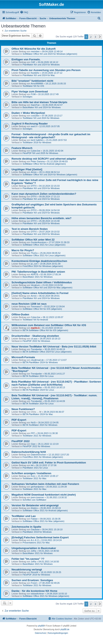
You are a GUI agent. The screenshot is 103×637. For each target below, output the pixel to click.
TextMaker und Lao (24, 516)
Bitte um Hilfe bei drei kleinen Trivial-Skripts (39, 102)
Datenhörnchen (38, 454)
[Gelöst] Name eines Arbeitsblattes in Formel (40, 293)
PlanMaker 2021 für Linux (35, 468)
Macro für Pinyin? (23, 250)
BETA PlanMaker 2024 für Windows (40, 362)
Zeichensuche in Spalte (26, 526)
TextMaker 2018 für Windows (36, 142)
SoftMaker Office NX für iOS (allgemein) (42, 309)
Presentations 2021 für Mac (36, 542)
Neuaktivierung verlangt (27, 569)
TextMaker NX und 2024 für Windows (40, 118)
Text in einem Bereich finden (30, 228)
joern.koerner (37, 497)
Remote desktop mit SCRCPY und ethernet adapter (44, 158)
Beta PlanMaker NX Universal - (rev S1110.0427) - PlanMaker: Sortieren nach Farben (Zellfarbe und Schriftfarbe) (56, 383)
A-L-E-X (35, 540)
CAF (33, 62)
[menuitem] (24, 12)
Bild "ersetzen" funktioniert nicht (32, 80)
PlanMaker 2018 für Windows (37, 532)
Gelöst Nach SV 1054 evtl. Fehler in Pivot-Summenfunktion (49, 462)
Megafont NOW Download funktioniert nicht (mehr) (44, 494)
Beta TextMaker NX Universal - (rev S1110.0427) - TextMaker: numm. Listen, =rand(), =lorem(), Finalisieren (54, 397)
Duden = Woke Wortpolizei (28, 112)
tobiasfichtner (37, 593)
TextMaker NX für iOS (33, 86)
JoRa (33, 551)
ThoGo (34, 253)
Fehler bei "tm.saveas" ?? (28, 558)
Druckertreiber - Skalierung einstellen (35, 335)
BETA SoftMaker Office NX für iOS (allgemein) (45, 330)
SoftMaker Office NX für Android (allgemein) (44, 164)
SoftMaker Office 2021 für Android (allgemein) (45, 510)
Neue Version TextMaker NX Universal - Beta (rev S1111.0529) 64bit (54, 346)
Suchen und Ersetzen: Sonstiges (32, 580)
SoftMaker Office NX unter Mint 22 (33, 239)
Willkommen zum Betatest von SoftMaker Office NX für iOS (49, 325)
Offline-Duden (20, 314)
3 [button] (95, 37)
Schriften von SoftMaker (34, 500)
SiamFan (35, 105)
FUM (33, 94)
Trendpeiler (36, 349)
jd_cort (34, 264)
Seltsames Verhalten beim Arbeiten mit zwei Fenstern (45, 483)
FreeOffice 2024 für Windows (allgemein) (42, 266)
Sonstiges (27, 96)
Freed (34, 583)
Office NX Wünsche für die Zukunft (34, 48)
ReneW (34, 572)
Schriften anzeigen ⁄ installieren (31, 473)
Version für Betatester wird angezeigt (35, 505)
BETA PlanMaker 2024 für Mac (37, 414)
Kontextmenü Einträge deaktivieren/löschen (39, 261)
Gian (33, 444)
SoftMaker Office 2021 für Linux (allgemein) (43, 245)
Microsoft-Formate (23, 357)
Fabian (34, 519)
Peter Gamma (38, 161)
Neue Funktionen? (23, 409)
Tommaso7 (36, 306)
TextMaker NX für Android (35, 319)
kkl (32, 465)
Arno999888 (37, 83)
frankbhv (35, 73)
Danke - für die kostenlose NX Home (34, 590)
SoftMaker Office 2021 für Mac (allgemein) (43, 521)
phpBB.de (65, 629)
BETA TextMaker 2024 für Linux (38, 376)
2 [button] (90, 37)
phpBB (41, 626)
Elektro (34, 508)
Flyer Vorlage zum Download (30, 91)
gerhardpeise (37, 486)
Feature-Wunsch (22, 148)
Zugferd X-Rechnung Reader (30, 123)
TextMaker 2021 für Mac (34, 478)
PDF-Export (19, 419)
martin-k (35, 328)
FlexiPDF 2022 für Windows (36, 341)
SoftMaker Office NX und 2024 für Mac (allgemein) (47, 287)
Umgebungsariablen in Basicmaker (34, 548)
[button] (100, 36)
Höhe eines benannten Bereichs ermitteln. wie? (41, 218)
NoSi (33, 422)
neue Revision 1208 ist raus (29, 303)
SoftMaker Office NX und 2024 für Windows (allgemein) (49, 54)
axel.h (34, 126)
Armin (34, 172)
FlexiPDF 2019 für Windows (36, 574)
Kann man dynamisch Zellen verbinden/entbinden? (44, 193)
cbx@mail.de (37, 360)
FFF (33, 433)
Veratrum (35, 285)
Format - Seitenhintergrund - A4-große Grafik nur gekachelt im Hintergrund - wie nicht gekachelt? (51, 136)
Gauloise (35, 529)
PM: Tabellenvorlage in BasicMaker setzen (38, 271)
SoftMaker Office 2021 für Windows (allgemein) (45, 596)
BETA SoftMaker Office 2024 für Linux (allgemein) (46, 351)
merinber (35, 51)
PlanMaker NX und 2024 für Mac (38, 75)
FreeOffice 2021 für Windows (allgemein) (42, 457)
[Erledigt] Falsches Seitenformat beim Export (40, 537)
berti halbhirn (37, 140)
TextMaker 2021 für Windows (36, 435)
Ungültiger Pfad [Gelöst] (27, 169)
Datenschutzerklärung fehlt (29, 451)
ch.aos (34, 338)
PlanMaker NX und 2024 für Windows (40, 64)
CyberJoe (35, 151)
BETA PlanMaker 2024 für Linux (38, 390)
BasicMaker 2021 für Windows (37, 277)
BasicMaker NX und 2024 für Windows (41, 107)
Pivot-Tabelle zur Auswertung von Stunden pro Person (46, 70)
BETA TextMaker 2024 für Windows (39, 425)
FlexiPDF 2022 (21, 441)
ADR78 (34, 274)
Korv (33, 476)
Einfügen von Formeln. (26, 59)
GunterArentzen (39, 242)
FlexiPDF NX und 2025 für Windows (40, 153)
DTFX (34, 186)
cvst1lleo (35, 115)
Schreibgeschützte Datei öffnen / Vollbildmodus (42, 282)
